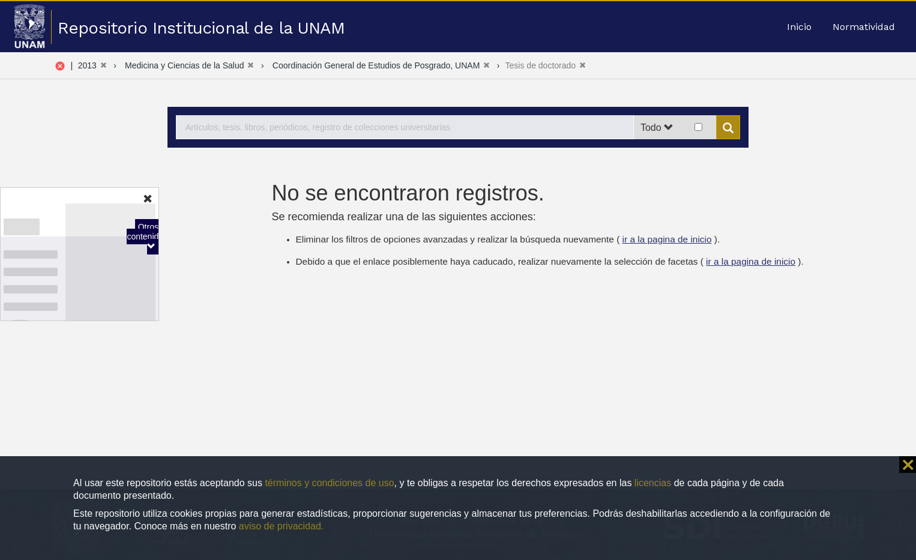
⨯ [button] (907, 464)
